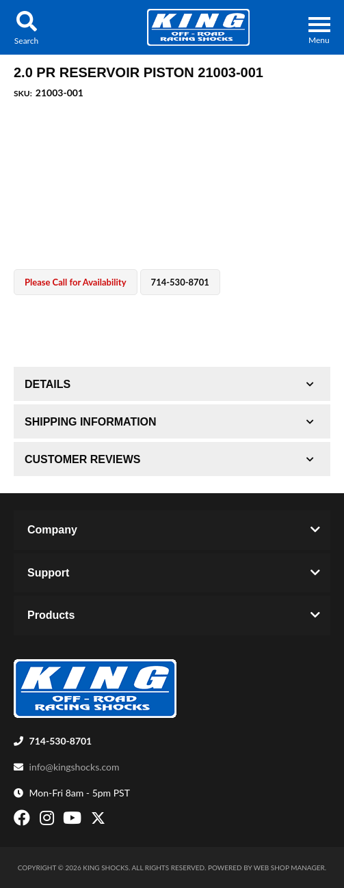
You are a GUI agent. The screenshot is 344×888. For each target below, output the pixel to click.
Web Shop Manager (289, 867)
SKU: (23, 93)
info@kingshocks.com (74, 767)
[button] (26, 27)
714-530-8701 (60, 741)
